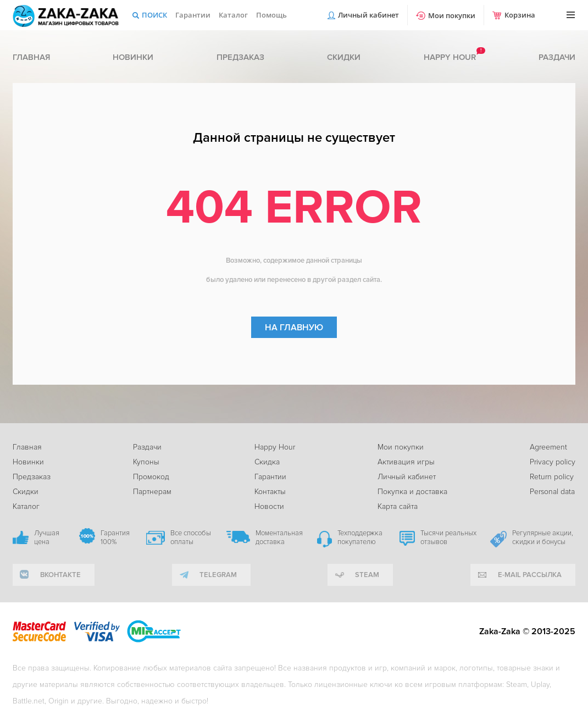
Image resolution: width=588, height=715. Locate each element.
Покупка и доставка (412, 491)
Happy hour (450, 57)
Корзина (519, 15)
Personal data (552, 491)
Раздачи (557, 57)
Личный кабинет (368, 15)
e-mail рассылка (530, 574)
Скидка (267, 462)
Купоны (146, 462)
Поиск (154, 15)
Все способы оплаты (190, 537)
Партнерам (152, 491)
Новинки (133, 57)
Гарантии (192, 15)
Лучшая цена (46, 537)
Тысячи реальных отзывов (448, 537)
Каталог (233, 15)
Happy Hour (274, 447)
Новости (269, 506)
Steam (367, 574)
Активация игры (406, 462)
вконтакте (60, 574)
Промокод (151, 476)
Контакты (270, 491)
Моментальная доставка (279, 537)
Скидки (343, 57)
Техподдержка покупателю (359, 537)
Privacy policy (552, 462)
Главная (31, 57)
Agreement (548, 447)
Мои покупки (451, 15)
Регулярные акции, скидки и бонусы (542, 537)
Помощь (271, 15)
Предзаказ (240, 57)
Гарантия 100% (115, 537)
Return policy (552, 476)
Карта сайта (398, 506)
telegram (218, 574)
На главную (294, 327)
